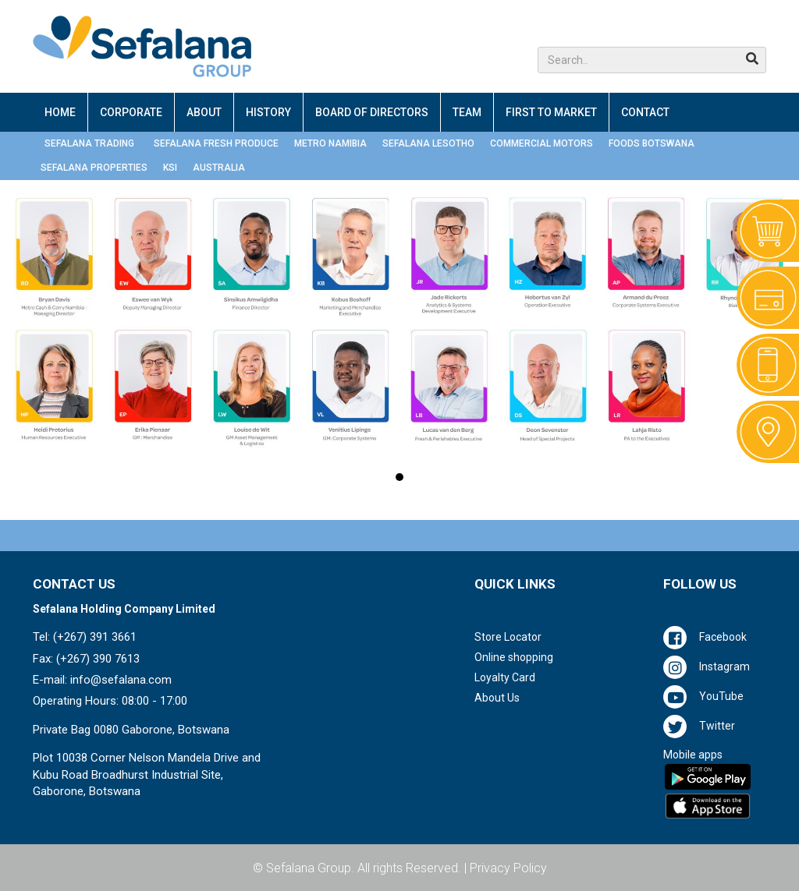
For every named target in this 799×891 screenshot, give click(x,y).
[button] (652, 60)
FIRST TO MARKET (551, 112)
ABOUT (204, 112)
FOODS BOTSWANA (651, 143)
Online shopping (513, 657)
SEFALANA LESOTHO (428, 143)
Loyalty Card (504, 677)
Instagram (724, 666)
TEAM (467, 112)
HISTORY (268, 112)
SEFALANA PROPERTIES (94, 167)
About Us (497, 697)
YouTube (721, 696)
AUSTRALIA (219, 167)
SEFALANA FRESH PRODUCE (216, 143)
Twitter (717, 726)
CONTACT (645, 112)
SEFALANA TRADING (89, 143)
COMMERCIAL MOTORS (541, 143)
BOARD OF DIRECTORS (371, 112)
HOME (60, 112)
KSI (170, 167)
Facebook (723, 637)
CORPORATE (131, 112)
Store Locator (508, 637)
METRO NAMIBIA (330, 143)
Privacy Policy (508, 868)
